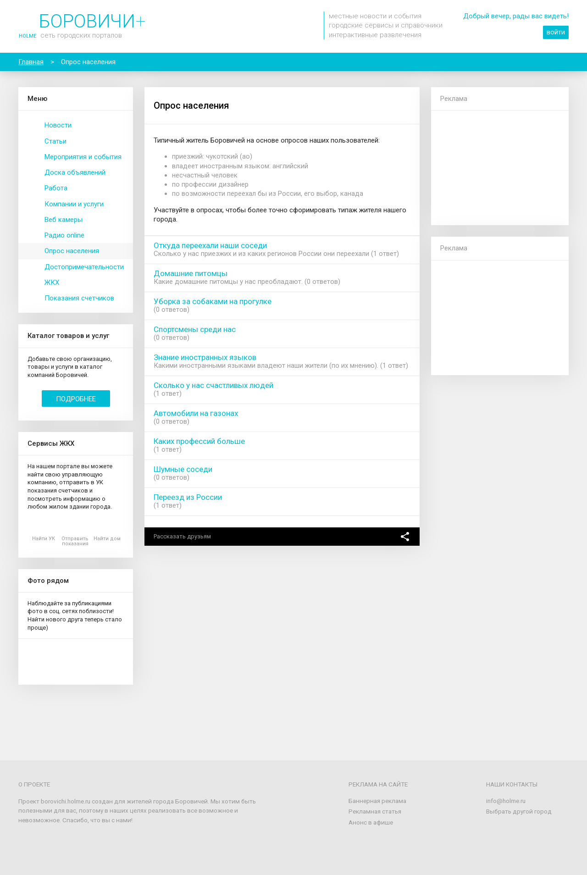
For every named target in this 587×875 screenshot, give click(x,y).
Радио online (64, 235)
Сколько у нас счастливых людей (213, 385)
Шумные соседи (183, 469)
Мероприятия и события (83, 157)
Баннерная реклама (377, 800)
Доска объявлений (74, 172)
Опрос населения (71, 251)
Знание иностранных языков (205, 357)
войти (556, 32)
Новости (58, 125)
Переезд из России (188, 497)
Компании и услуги (74, 204)
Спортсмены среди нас (195, 329)
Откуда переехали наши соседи (210, 245)
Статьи (55, 141)
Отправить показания (75, 541)
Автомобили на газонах (196, 413)
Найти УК (43, 539)
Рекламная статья (375, 811)
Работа (55, 188)
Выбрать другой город (519, 811)
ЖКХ (51, 282)
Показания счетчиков (79, 298)
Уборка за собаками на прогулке (212, 301)
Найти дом (107, 539)
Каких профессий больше (199, 441)
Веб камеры (63, 220)
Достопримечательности (84, 267)
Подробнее (76, 399)
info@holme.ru (506, 800)
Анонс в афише (371, 822)
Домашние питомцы (190, 273)
